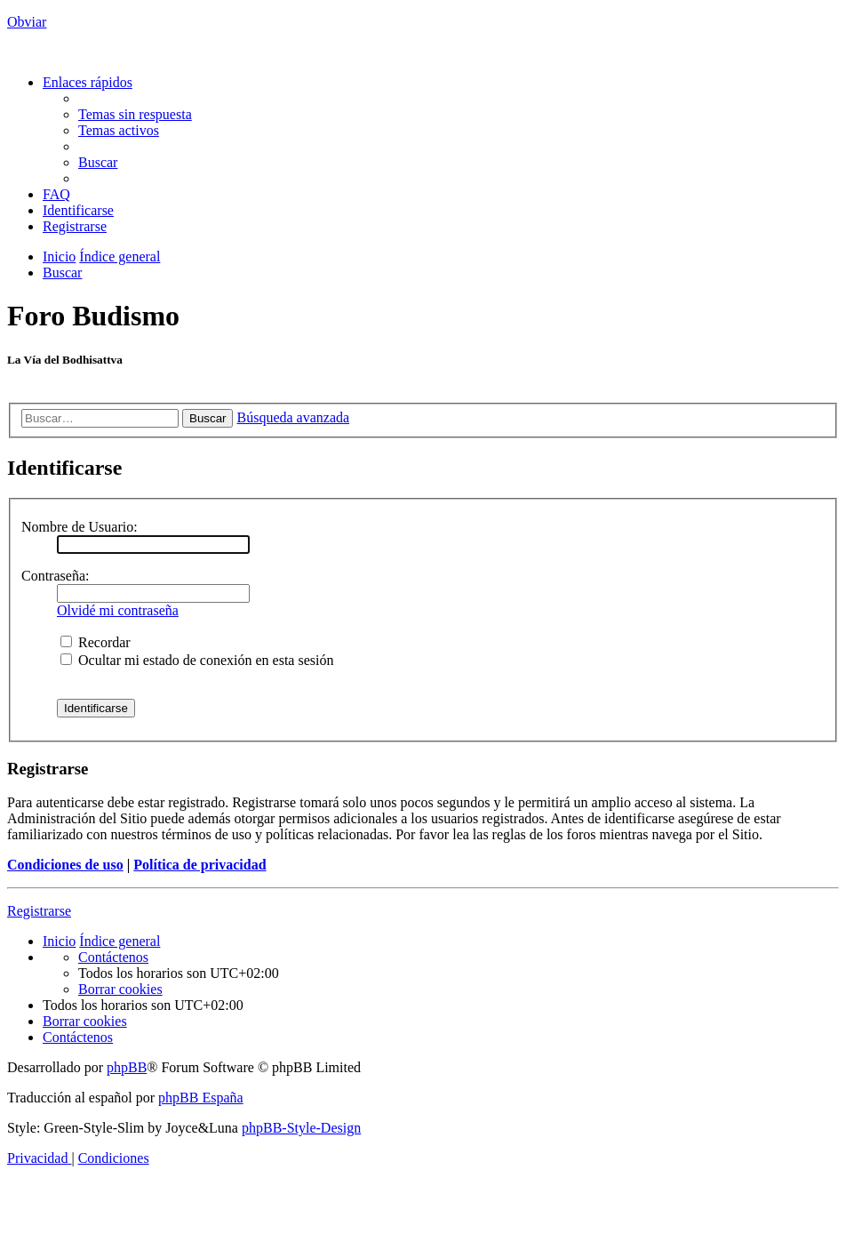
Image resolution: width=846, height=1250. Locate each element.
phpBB (127, 1067)
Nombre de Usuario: (79, 526)
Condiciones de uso (65, 864)
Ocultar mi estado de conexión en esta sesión (196, 660)
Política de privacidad (199, 864)
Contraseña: (55, 575)
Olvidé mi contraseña (118, 610)
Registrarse (39, 910)
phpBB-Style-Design (301, 1127)
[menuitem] (135, 114)
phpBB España (200, 1097)
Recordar (95, 642)
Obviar (26, 21)
